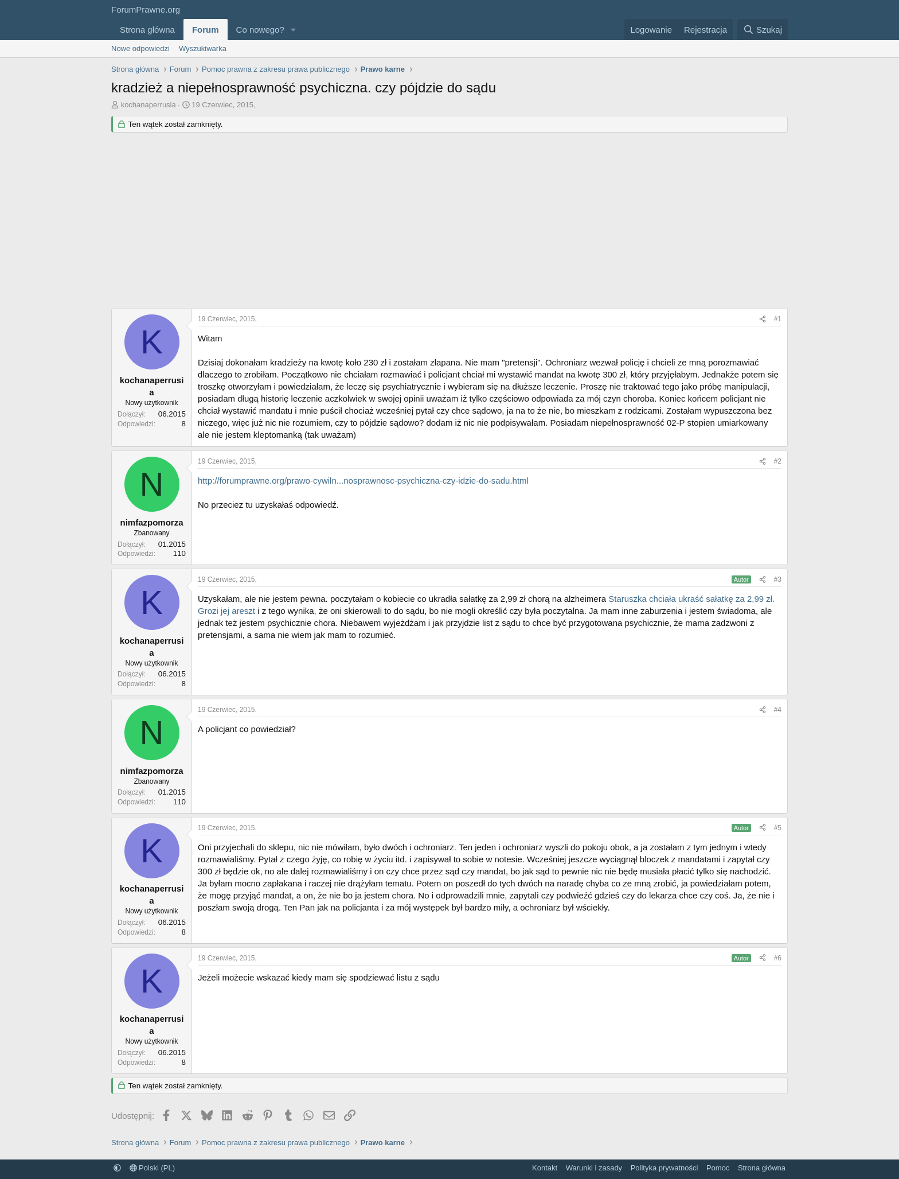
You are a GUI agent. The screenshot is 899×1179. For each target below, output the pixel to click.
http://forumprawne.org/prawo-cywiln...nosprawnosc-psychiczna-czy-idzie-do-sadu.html (363, 480)
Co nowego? (260, 29)
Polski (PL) (152, 1168)
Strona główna (147, 29)
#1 (777, 319)
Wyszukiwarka (202, 48)
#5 (777, 828)
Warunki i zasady (594, 1168)
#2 (777, 461)
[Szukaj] (762, 29)
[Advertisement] (449, 222)
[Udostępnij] (762, 319)
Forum (205, 29)
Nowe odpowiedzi (140, 48)
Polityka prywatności (664, 1168)
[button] (294, 29)
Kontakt (544, 1168)
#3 (777, 579)
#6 (777, 958)
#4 (777, 710)
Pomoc (717, 1168)
